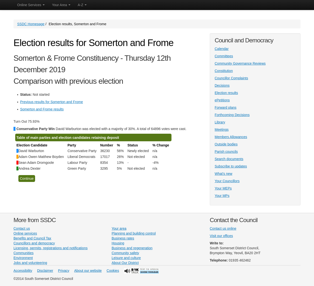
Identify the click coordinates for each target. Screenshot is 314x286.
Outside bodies (226, 144)
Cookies (113, 271)
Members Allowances (231, 137)
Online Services (31, 5)
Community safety (125, 253)
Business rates (123, 238)
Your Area (61, 5)
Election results (226, 93)
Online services (25, 233)
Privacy (63, 271)
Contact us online (223, 228)
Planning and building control (134, 233)
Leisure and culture (126, 258)
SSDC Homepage (30, 24)
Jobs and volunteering (30, 263)
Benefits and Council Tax (32, 238)
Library (220, 122)
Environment (23, 258)
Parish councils (226, 152)
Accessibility (22, 271)
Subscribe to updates (231, 166)
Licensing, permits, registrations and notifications (50, 248)
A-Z (82, 5)
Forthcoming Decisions (232, 115)
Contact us (21, 228)
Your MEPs (223, 188)
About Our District (125, 263)
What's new (223, 174)
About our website (88, 271)
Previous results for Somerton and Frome (51, 102)
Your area (119, 228)
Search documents (229, 159)
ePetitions (222, 100)
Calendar (222, 49)
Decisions (222, 85)
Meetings (222, 129)
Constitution (224, 71)
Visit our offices (221, 236)
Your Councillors (227, 181)
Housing (118, 243)
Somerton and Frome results (42, 109)
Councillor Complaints (231, 78)
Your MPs (222, 196)
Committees (224, 56)
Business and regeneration (132, 248)
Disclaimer (45, 271)
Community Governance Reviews (240, 63)
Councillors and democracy (34, 243)
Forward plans (225, 107)
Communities (23, 253)
